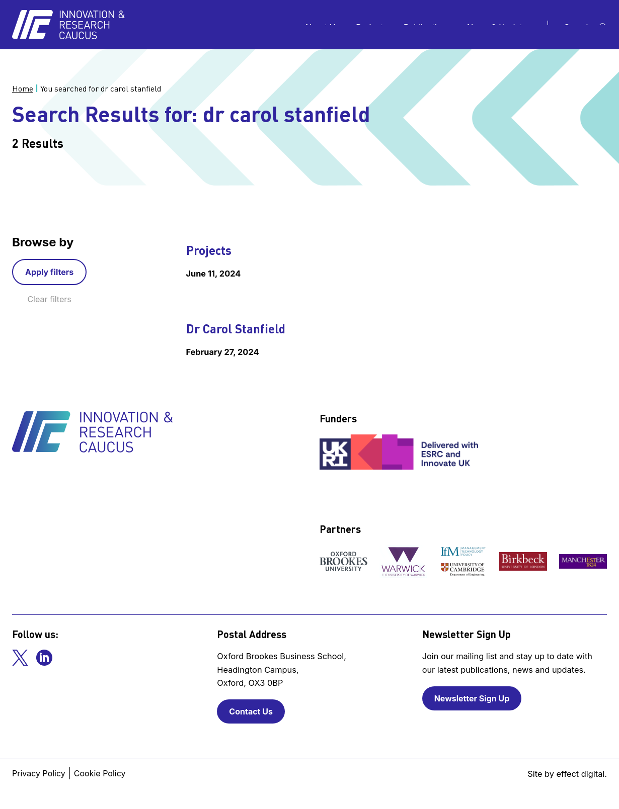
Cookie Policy (100, 773)
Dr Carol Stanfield (235, 328)
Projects (372, 25)
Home (22, 88)
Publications (427, 25)
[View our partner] (343, 561)
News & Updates (499, 25)
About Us (322, 25)
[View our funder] (400, 452)
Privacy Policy (38, 773)
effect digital (581, 774)
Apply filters (49, 272)
